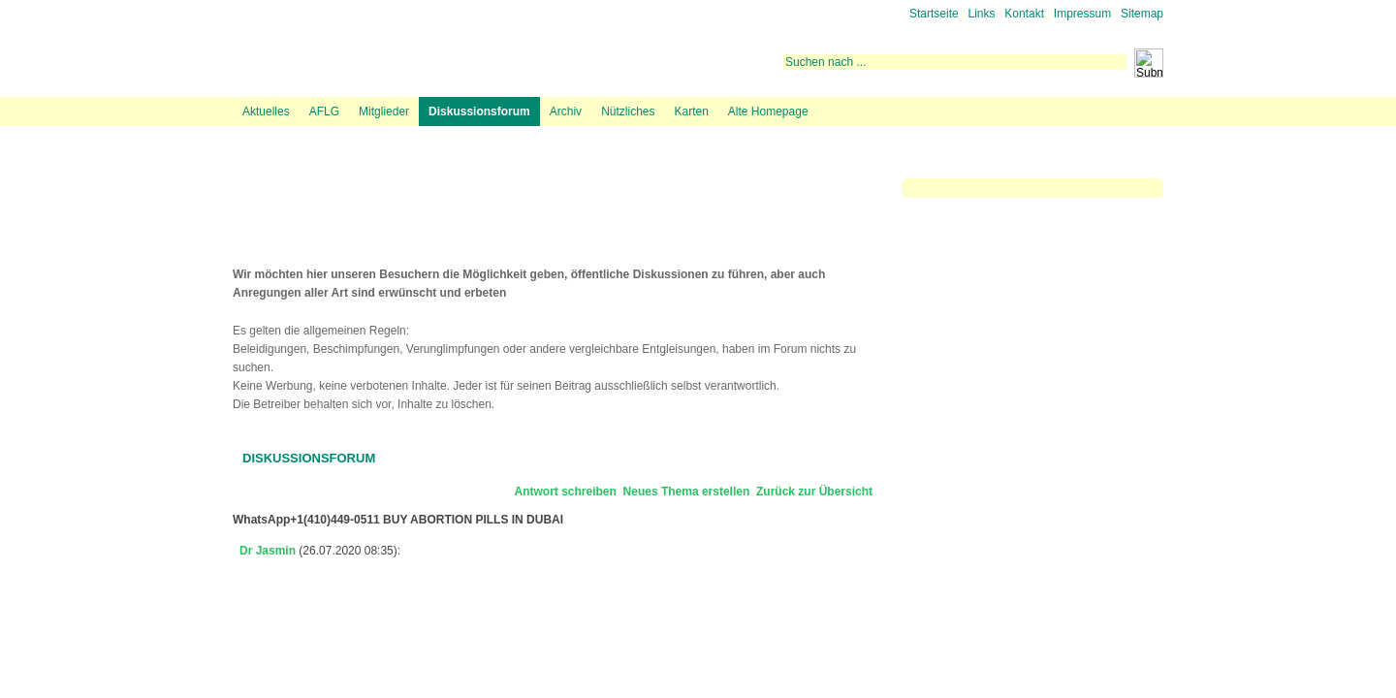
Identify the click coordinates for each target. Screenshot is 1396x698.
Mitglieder (384, 111)
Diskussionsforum (479, 111)
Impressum (1082, 13)
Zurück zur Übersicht (814, 491)
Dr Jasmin (267, 550)
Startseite (934, 13)
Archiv (566, 111)
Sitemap (1142, 13)
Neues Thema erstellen (686, 491)
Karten (691, 111)
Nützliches (627, 111)
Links (982, 13)
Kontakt (1024, 13)
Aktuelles (266, 111)
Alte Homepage (768, 111)
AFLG (324, 111)
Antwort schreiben (566, 491)
